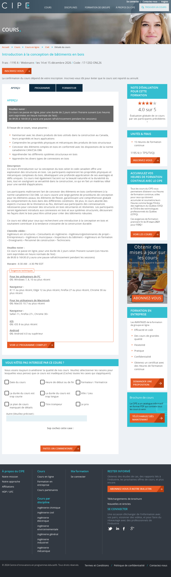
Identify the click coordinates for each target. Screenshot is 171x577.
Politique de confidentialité (129, 565)
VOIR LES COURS (142, 234)
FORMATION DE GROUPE (97, 7)
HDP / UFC (7, 491)
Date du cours (18, 382)
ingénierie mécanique (43, 549)
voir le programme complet (28, 345)
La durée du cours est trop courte (22, 395)
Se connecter (133, 1)
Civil (47, 47)
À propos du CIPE (125, 7)
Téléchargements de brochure (124, 498)
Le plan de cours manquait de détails (21, 406)
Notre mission (10, 476)
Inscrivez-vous (14, 71)
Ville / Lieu (87, 393)
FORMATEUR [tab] (69, 87)
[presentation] (60, 436)
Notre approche (11, 481)
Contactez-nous (150, 1)
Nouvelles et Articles (119, 503)
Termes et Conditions (97, 565)
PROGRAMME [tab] (42, 87)
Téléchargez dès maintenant (143, 418)
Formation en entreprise (44, 483)
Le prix (85, 404)
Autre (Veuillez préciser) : (20, 413)
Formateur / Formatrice (94, 382)
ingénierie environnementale (47, 527)
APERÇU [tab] (15, 87)
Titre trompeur (53, 404)
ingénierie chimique (48, 507)
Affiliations (8, 486)
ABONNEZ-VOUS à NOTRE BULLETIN (130, 488)
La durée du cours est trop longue (57, 395)
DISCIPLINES (70, 7)
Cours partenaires (47, 490)
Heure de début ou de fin (59, 382)
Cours (47, 7)
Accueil (5, 47)
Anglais (164, 1)
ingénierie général (47, 534)
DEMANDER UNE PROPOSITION (142, 383)
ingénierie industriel (43, 541)
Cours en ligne (32, 47)
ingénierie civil (45, 512)
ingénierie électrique (43, 519)
